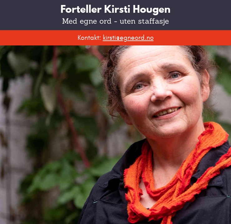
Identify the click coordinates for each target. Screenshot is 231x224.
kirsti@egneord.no (128, 38)
